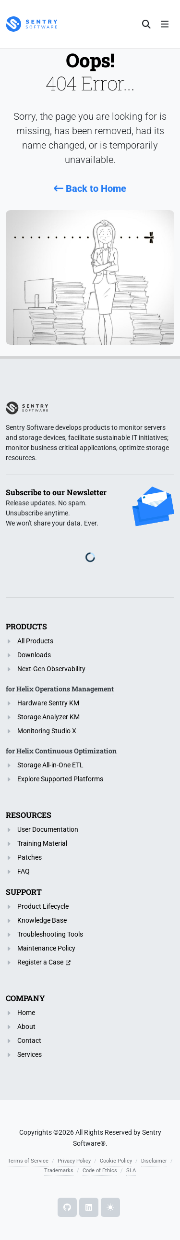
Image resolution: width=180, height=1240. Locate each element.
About (26, 1026)
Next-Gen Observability (51, 669)
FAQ (23, 871)
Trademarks (58, 1170)
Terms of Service (28, 1161)
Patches (29, 857)
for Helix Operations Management (60, 688)
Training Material (42, 843)
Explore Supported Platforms (60, 779)
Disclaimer (154, 1161)
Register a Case (40, 962)
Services (29, 1054)
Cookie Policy (116, 1161)
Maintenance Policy (46, 948)
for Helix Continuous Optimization (61, 750)
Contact (29, 1040)
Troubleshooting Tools (50, 934)
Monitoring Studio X (46, 731)
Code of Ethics (100, 1170)
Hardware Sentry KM (48, 703)
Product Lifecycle (43, 906)
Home (26, 1012)
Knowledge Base (42, 920)
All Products (35, 641)
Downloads (34, 655)
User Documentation (47, 829)
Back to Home (90, 188)
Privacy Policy (74, 1161)
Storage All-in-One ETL (50, 765)
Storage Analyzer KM (48, 717)
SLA (131, 1170)
